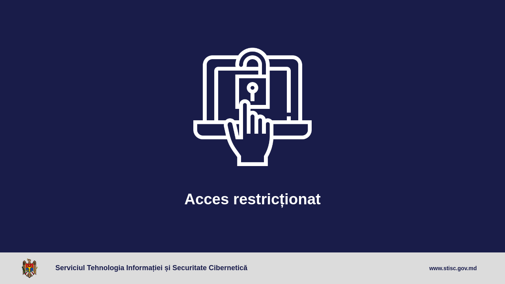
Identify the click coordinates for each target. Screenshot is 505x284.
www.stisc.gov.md (453, 268)
